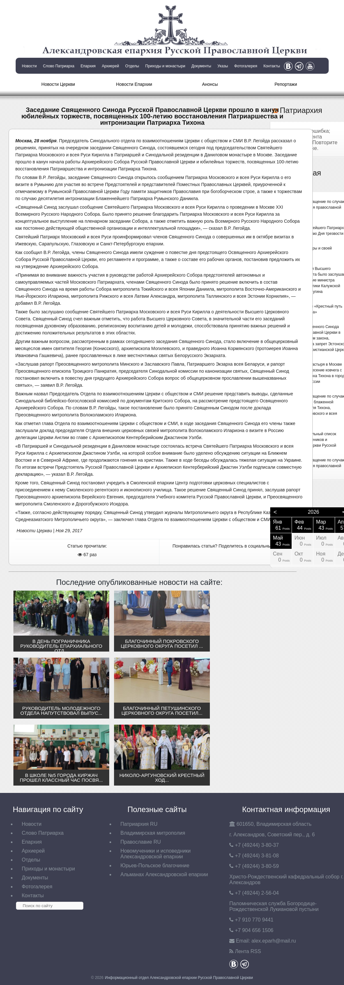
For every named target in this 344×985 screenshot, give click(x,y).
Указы (223, 66)
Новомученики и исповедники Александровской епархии (155, 853)
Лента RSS (248, 951)
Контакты (272, 66)
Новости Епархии (134, 84)
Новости (29, 66)
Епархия (88, 66)
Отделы (132, 66)
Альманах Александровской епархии (164, 874)
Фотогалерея (245, 66)
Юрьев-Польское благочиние (154, 865)
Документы (201, 66)
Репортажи (285, 84)
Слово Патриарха (58, 66)
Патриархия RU (138, 824)
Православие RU (140, 842)
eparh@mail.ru (273, 941)
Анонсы (210, 84)
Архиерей (110, 66)
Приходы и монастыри (165, 66)
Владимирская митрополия (152, 833)
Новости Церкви (58, 84)
